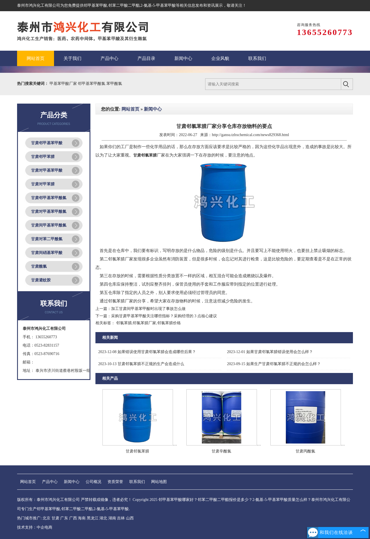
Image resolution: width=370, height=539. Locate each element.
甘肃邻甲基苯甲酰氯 (48, 198)
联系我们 (137, 482)
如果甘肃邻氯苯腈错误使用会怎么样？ (270, 352)
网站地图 (159, 482)
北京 (46, 518)
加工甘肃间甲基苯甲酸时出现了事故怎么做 (148, 309)
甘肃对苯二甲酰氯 (46, 239)
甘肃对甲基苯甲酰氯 (48, 211)
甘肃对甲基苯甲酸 (46, 170)
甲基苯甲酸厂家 (64, 83)
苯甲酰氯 (114, 83)
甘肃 (55, 518)
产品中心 (50, 482)
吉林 (121, 518)
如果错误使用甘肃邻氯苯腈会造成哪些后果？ (147, 352)
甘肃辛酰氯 (221, 451)
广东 (64, 518)
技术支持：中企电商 (34, 527)
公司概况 (93, 482)
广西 (73, 518)
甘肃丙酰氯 (305, 451)
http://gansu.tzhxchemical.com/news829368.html (250, 135)
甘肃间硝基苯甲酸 (46, 253)
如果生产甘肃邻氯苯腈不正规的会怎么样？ (274, 364)
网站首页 (130, 109)
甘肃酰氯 (39, 266)
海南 (82, 518)
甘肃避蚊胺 (41, 280)
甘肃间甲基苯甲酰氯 (48, 225)
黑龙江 (93, 518)
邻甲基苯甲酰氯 (92, 83)
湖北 (103, 518)
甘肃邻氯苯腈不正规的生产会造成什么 (141, 364)
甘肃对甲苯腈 (43, 184)
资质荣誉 (115, 482)
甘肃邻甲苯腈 (43, 157)
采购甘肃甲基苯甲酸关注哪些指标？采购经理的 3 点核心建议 (164, 316)
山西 (130, 518)
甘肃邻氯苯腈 (137, 451)
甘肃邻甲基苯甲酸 (46, 143)
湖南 (112, 518)
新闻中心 (153, 109)
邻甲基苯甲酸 (95, 5)
